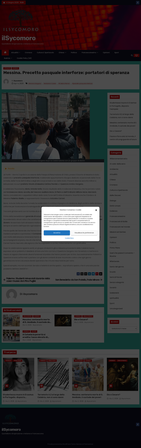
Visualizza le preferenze (84, 233)
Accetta (56, 233)
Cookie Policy (69, 238)
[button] (96, 210)
